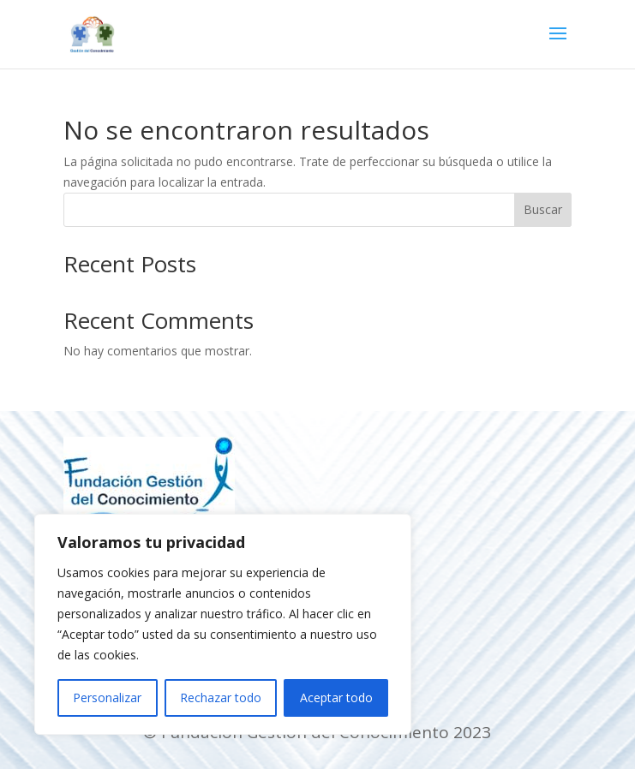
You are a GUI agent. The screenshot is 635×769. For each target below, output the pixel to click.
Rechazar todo (220, 697)
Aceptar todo (336, 697)
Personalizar (107, 697)
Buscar (543, 209)
